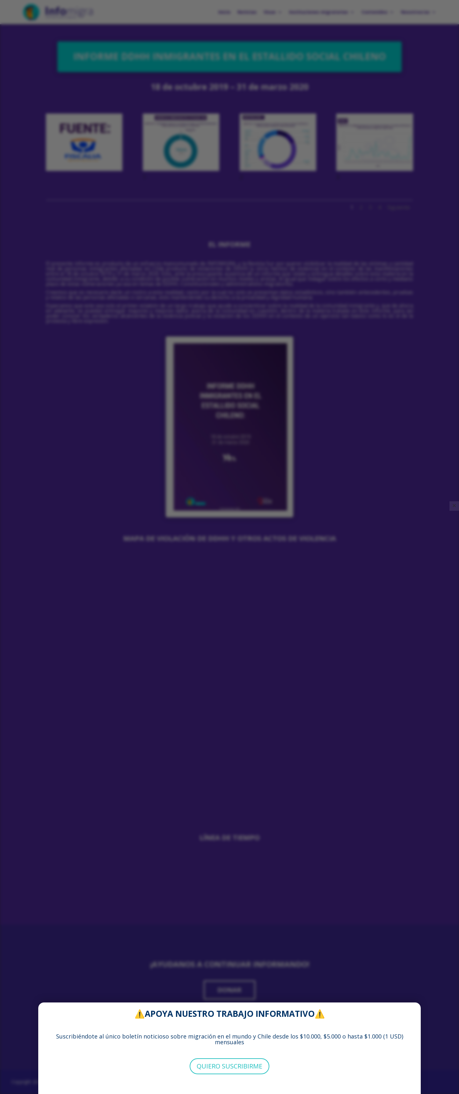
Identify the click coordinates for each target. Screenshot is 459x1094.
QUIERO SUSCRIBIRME (229, 1066)
